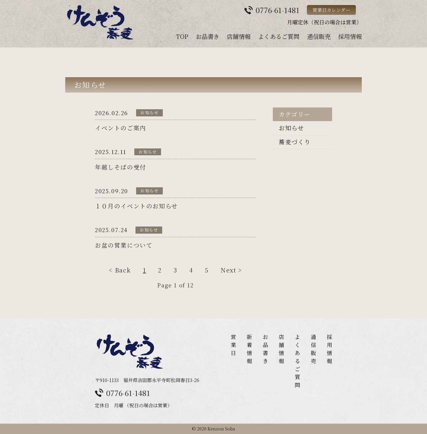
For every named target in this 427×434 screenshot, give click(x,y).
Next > (231, 271)
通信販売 (319, 36)
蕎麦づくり (295, 141)
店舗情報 (239, 36)
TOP (182, 36)
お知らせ (291, 127)
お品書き (207, 36)
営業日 (233, 345)
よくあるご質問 (278, 36)
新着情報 (249, 349)
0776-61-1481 (128, 392)
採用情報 (350, 36)
